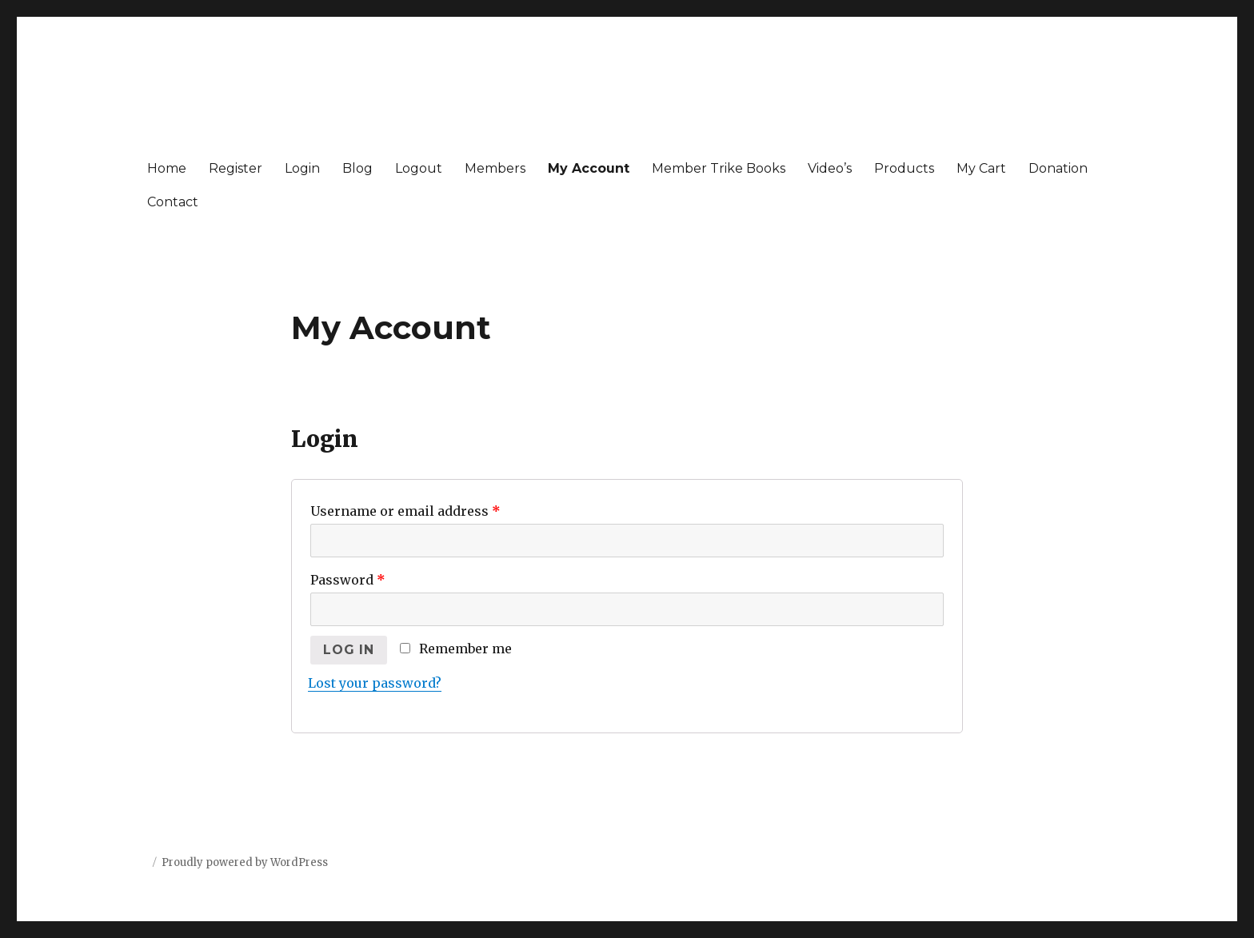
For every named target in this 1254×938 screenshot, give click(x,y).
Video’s (830, 168)
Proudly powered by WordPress (245, 862)
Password (347, 580)
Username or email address (405, 511)
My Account (588, 168)
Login (302, 168)
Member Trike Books (718, 168)
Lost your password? (374, 683)
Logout (418, 168)
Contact (172, 202)
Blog (357, 168)
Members (495, 168)
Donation (1058, 168)
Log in (348, 649)
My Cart (981, 168)
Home (166, 168)
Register (235, 168)
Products (904, 168)
